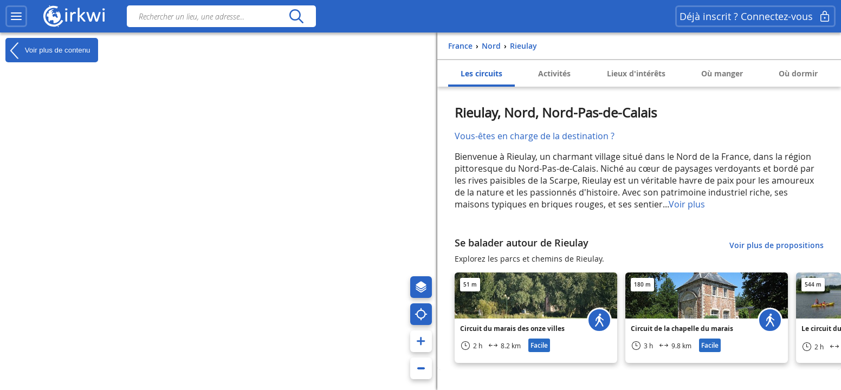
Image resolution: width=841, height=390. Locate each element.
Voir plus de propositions (776, 245)
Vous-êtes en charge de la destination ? (534, 136)
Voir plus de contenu (47, 50)
